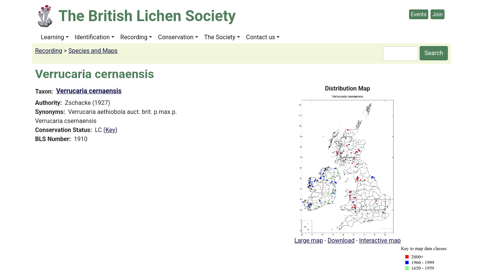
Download (341, 240)
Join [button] (437, 14)
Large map (308, 240)
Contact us (260, 37)
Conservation (176, 37)
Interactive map (380, 240)
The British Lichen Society (147, 16)
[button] (347, 164)
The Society (219, 37)
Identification (92, 37)
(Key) (110, 130)
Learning (52, 37)
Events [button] (418, 14)
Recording (134, 37)
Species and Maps (92, 50)
